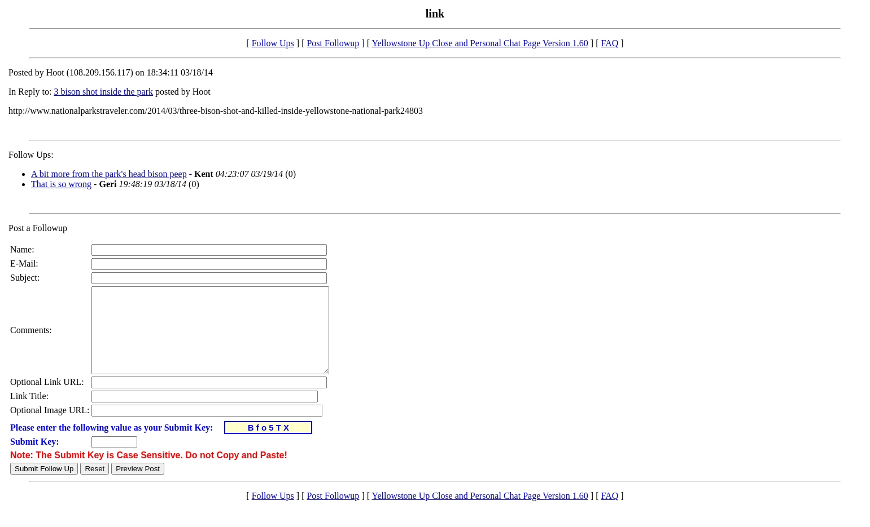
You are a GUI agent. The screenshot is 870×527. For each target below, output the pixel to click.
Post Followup (333, 43)
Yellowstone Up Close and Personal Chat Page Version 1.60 (479, 43)
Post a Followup (37, 228)
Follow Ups (273, 43)
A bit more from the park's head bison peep (109, 174)
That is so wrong (61, 184)
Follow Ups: (31, 155)
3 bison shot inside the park (103, 91)
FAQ (609, 43)
